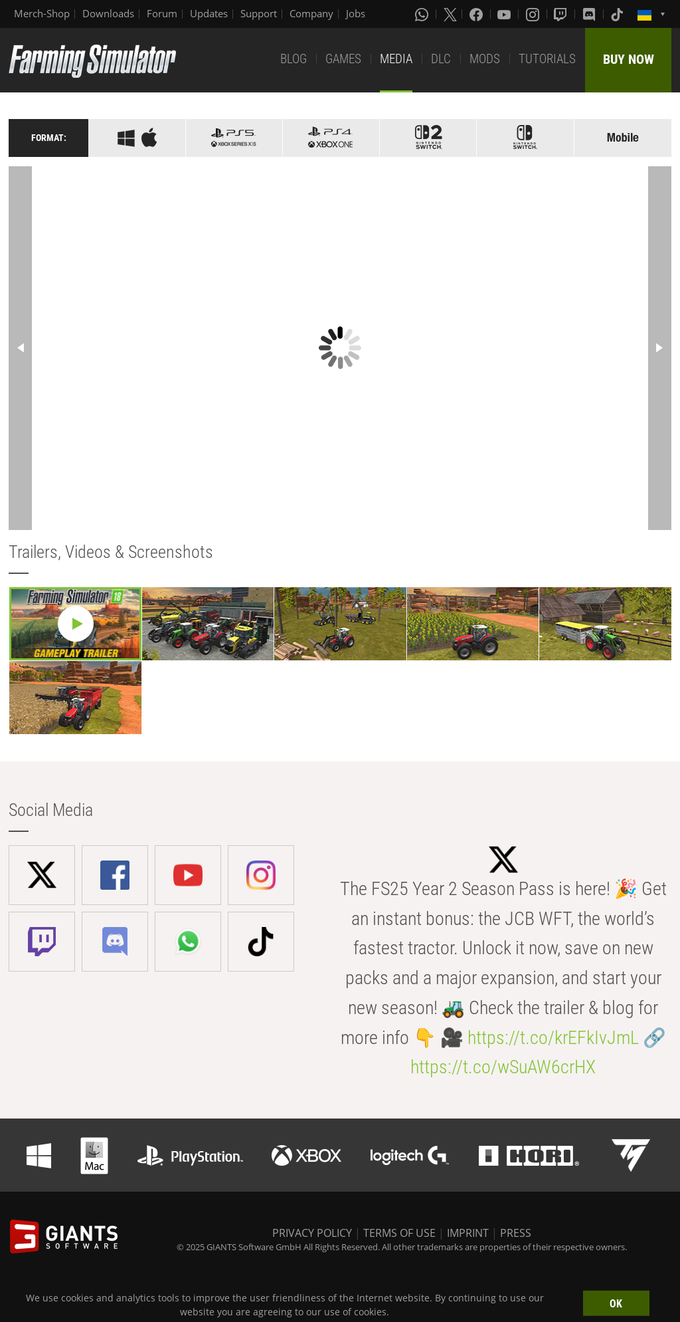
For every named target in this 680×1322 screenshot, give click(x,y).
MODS (484, 58)
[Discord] (590, 14)
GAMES (343, 58)
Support (258, 13)
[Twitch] (562, 14)
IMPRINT (468, 1233)
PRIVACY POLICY (312, 1233)
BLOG (293, 58)
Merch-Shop (42, 13)
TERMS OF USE (399, 1233)
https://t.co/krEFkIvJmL (553, 1038)
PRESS (515, 1233)
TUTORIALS (547, 58)
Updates (209, 13)
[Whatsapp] (423, 14)
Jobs (355, 13)
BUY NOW (628, 59)
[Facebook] (477, 14)
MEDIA (396, 58)
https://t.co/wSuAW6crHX (503, 1067)
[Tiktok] (618, 14)
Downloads (108, 13)
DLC (441, 58)
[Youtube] (505, 14)
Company (311, 13)
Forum (162, 13)
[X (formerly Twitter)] (450, 14)
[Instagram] (534, 14)
